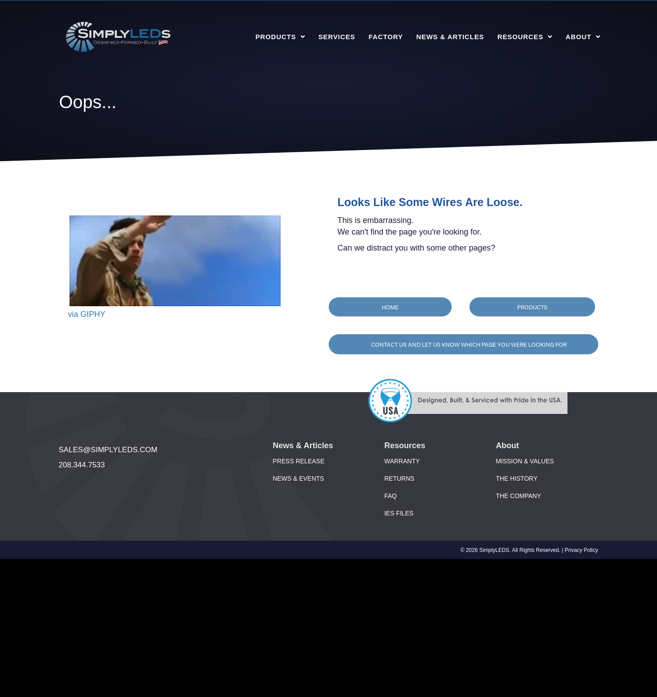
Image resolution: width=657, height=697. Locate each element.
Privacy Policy (581, 550)
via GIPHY (87, 314)
